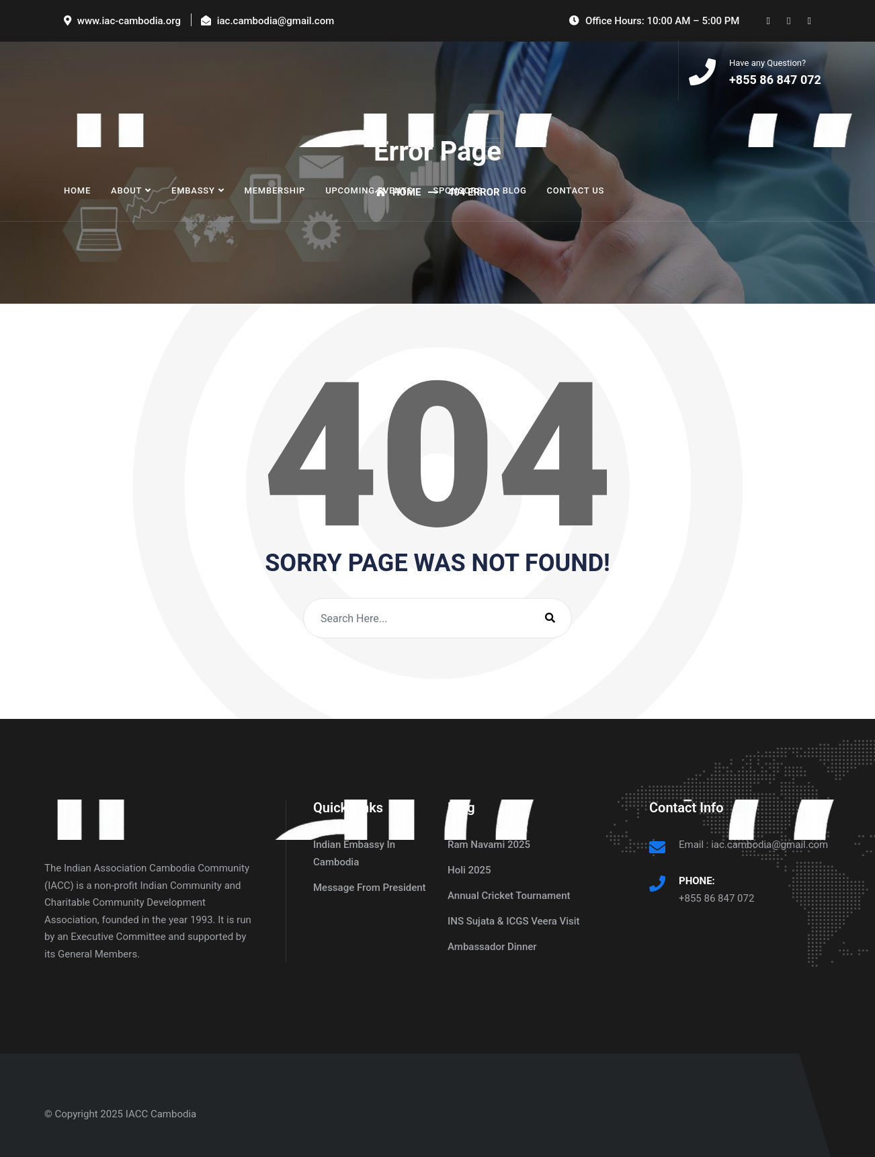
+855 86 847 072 (716, 898)
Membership (274, 190)
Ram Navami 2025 (489, 845)
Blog (515, 190)
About (126, 190)
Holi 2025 (469, 870)
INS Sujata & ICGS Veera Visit (514, 921)
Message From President (369, 888)
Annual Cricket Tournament (509, 896)
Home (77, 190)
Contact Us (576, 190)
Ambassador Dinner (492, 947)
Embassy (193, 190)
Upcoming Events (369, 190)
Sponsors (457, 190)
